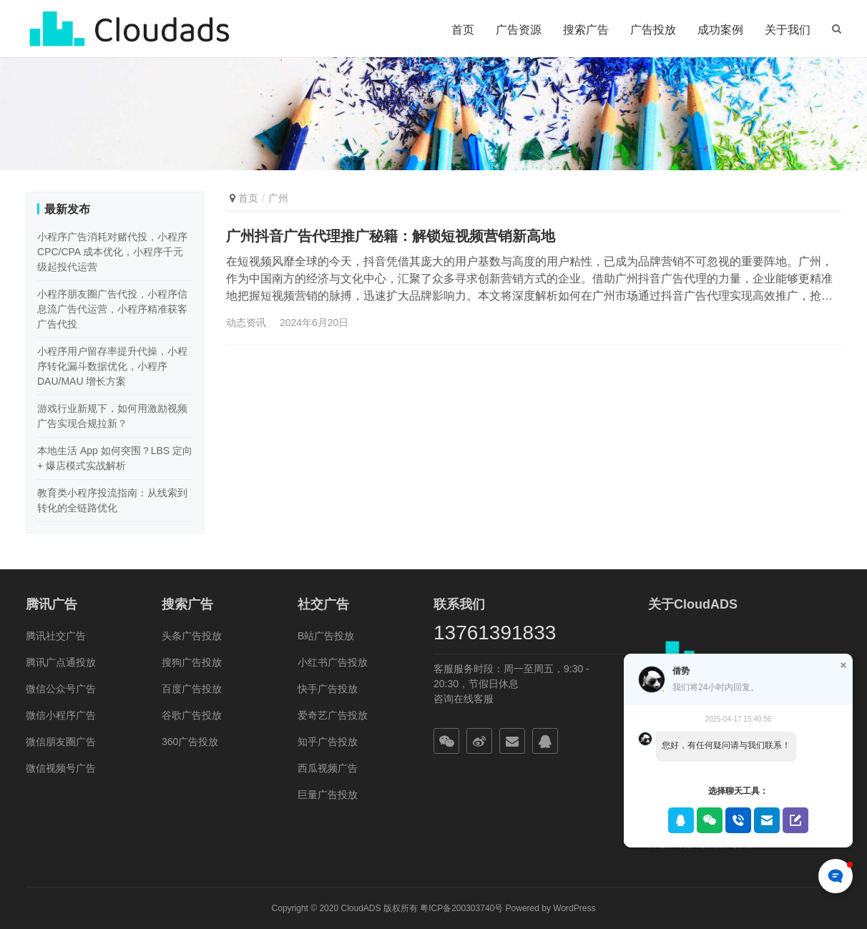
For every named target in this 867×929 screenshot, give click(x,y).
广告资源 (519, 30)
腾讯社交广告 (56, 636)
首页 (462, 30)
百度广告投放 (192, 688)
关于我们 (787, 30)
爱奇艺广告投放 (333, 715)
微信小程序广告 (61, 715)
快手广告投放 (328, 688)
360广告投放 (190, 741)
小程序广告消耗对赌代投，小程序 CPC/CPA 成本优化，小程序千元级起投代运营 (112, 251)
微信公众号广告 (61, 688)
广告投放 (653, 30)
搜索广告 (586, 30)
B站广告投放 (326, 636)
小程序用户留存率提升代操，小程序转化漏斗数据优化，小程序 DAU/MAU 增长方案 (112, 366)
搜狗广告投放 (192, 662)
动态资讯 (246, 322)
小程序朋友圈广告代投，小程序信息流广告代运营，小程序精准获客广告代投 (112, 309)
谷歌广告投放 (192, 715)
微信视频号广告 (61, 768)
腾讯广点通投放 (61, 662)
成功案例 (720, 30)
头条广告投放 (192, 636)
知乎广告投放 (328, 741)
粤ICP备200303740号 (461, 908)
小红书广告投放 (333, 662)
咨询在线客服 (464, 698)
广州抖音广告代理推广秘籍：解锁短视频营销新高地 (390, 236)
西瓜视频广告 (328, 768)
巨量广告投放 (328, 794)
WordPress (574, 908)
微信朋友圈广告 (61, 741)
